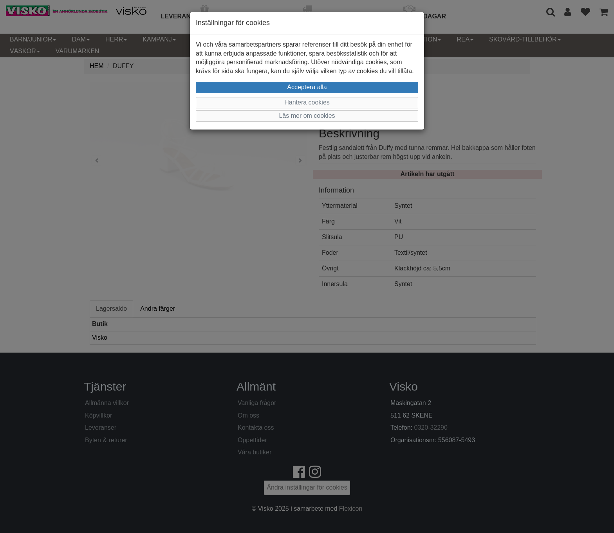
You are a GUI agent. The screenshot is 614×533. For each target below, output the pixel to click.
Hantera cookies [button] (307, 102)
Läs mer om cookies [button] (307, 115)
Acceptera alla (307, 87)
